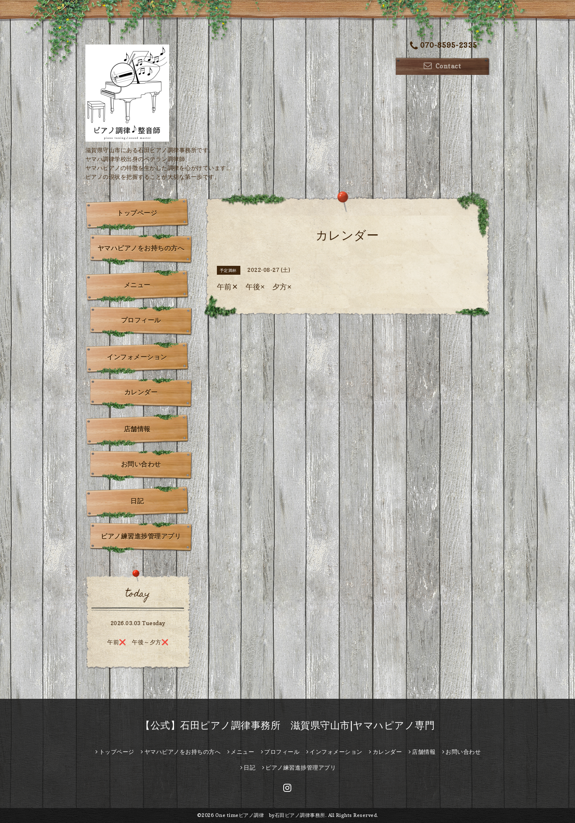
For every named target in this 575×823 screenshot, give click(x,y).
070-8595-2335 (443, 45)
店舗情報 (137, 429)
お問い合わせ (141, 464)
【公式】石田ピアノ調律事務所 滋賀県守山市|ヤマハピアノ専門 (287, 725)
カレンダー (141, 392)
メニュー (137, 285)
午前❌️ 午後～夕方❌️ (137, 641)
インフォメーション (137, 357)
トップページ (137, 213)
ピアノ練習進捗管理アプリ (141, 536)
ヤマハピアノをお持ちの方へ (141, 248)
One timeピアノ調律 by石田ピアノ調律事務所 (270, 815)
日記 (137, 501)
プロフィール (141, 320)
